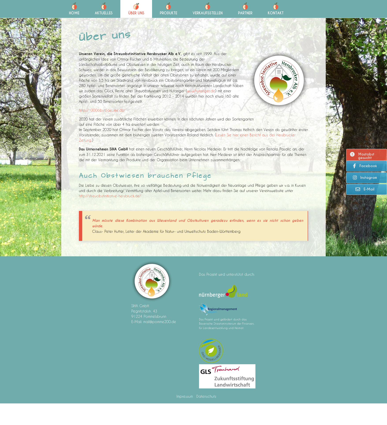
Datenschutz (206, 396)
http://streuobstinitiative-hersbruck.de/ (110, 196)
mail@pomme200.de (159, 322)
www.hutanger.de (201, 91)
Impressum (185, 396)
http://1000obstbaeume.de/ (102, 110)
